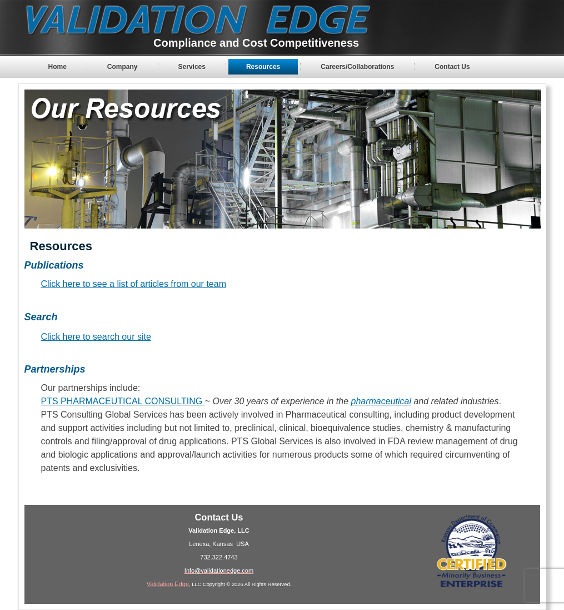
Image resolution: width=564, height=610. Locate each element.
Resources (263, 67)
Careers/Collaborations (357, 67)
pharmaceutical (381, 401)
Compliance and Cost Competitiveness (256, 43)
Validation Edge (168, 584)
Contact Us (452, 67)
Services (192, 67)
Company (122, 67)
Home (57, 67)
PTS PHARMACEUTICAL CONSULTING (123, 401)
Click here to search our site (96, 336)
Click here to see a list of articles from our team (133, 284)
